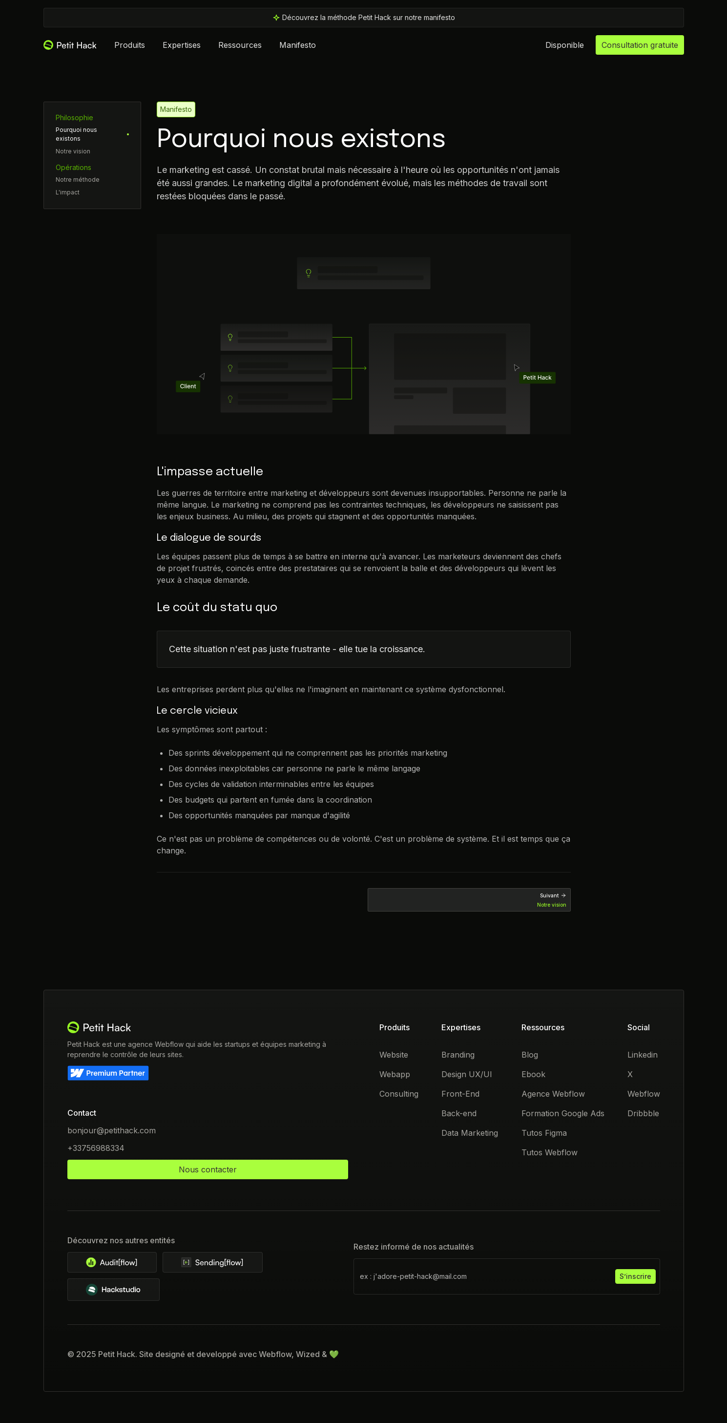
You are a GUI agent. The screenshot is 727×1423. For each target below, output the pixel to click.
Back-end (459, 1113)
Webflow (643, 1094)
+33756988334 (96, 1148)
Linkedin (642, 1055)
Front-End (460, 1094)
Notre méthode (78, 179)
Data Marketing (469, 1133)
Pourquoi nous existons (76, 134)
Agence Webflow (552, 1094)
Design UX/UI (466, 1074)
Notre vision (73, 151)
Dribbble (643, 1113)
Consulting (398, 1094)
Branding (458, 1055)
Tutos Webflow (549, 1152)
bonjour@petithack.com (111, 1130)
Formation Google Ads (562, 1113)
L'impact (68, 192)
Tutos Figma (543, 1133)
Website (393, 1055)
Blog (529, 1055)
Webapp (394, 1074)
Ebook (533, 1074)
